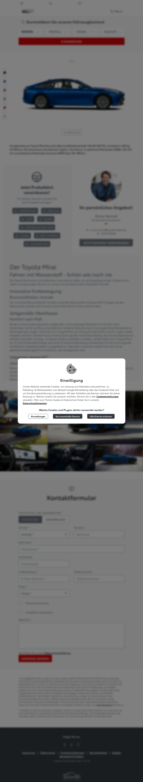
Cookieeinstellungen (107, 396)
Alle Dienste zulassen (101, 416)
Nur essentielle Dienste (68, 416)
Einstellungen (38, 416)
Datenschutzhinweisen (35, 403)
